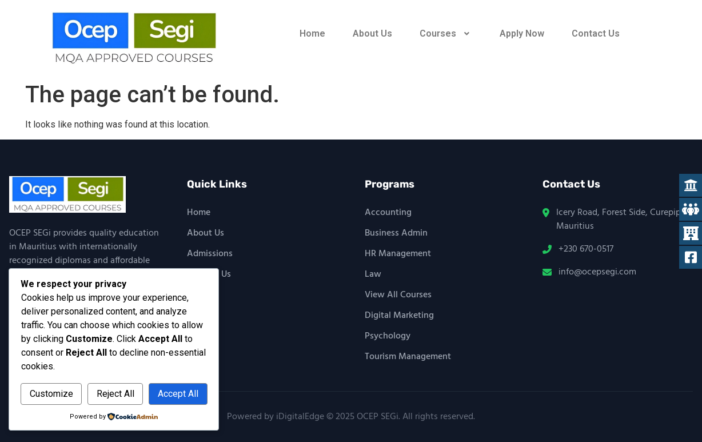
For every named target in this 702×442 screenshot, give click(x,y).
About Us (372, 33)
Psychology (387, 336)
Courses (446, 33)
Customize (51, 393)
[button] (446, 33)
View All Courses (398, 295)
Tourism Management (408, 356)
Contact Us (596, 33)
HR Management (398, 253)
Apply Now (522, 33)
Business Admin (396, 233)
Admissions (210, 253)
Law (373, 274)
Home (312, 33)
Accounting (388, 212)
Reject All (115, 393)
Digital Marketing (399, 315)
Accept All (178, 393)
